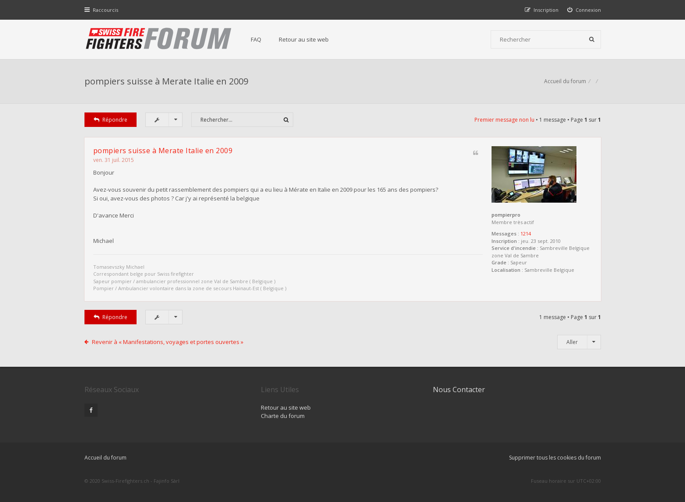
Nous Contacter (459, 389)
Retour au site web (304, 39)
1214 (525, 233)
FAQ (256, 39)
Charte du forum (283, 416)
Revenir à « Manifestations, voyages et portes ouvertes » (167, 342)
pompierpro (506, 214)
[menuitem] (584, 10)
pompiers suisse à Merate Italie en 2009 (166, 81)
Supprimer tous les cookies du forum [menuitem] (555, 457)
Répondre (111, 119)
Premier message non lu (504, 119)
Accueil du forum (105, 457)
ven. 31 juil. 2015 (113, 160)
